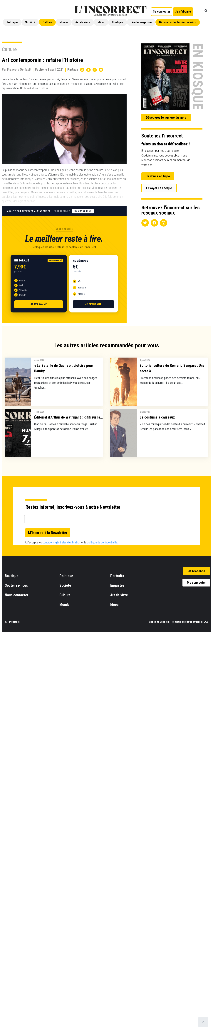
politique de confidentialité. (102, 542)
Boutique (117, 22)
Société (30, 22)
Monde (63, 22)
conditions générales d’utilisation (61, 542)
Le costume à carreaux (157, 417)
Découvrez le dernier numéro (177, 22)
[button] (206, 10)
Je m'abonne (39, 304)
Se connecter (82, 211)
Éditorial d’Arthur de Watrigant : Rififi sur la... (68, 417)
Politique (12, 22)
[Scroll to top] (203, 1022)
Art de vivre (82, 22)
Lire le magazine (141, 22)
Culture (47, 22)
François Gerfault (19, 69)
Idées (101, 22)
